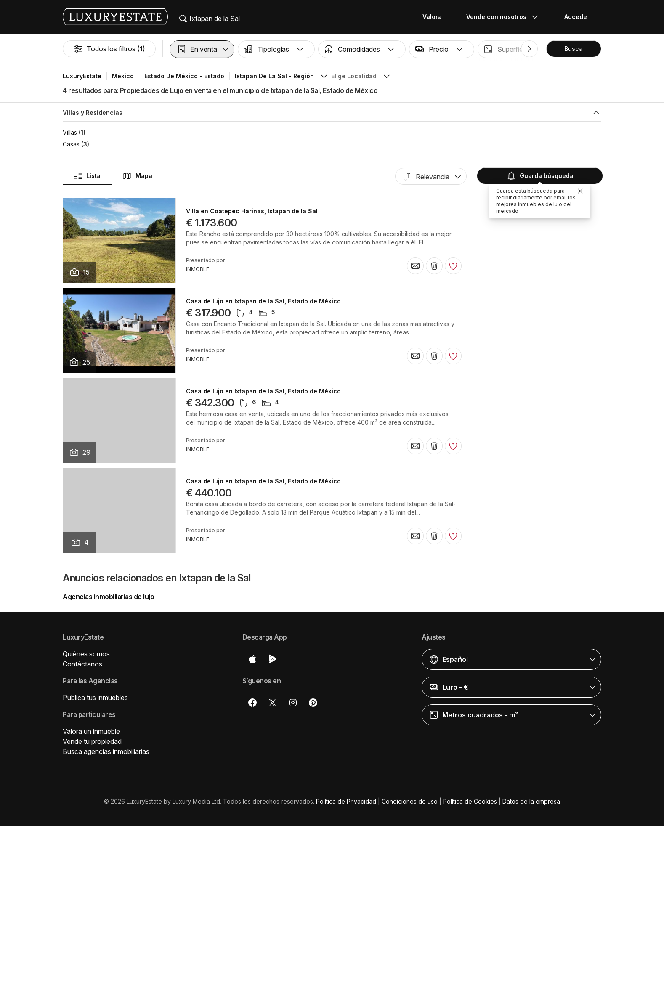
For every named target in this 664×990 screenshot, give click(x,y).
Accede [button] (575, 16)
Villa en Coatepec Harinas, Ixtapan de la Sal (252, 211)
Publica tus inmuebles (95, 697)
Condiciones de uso (410, 801)
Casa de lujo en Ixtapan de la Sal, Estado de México (263, 301)
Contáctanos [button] (82, 664)
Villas (70, 132)
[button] (202, 49)
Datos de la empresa (531, 801)
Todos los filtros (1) (109, 49)
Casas (71, 144)
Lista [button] (87, 176)
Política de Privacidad (346, 801)
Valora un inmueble (91, 731)
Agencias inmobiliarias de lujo (108, 596)
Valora (432, 16)
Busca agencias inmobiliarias (106, 751)
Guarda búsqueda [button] (539, 176)
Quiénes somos (86, 654)
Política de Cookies (470, 801)
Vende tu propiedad (92, 741)
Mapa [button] (137, 176)
